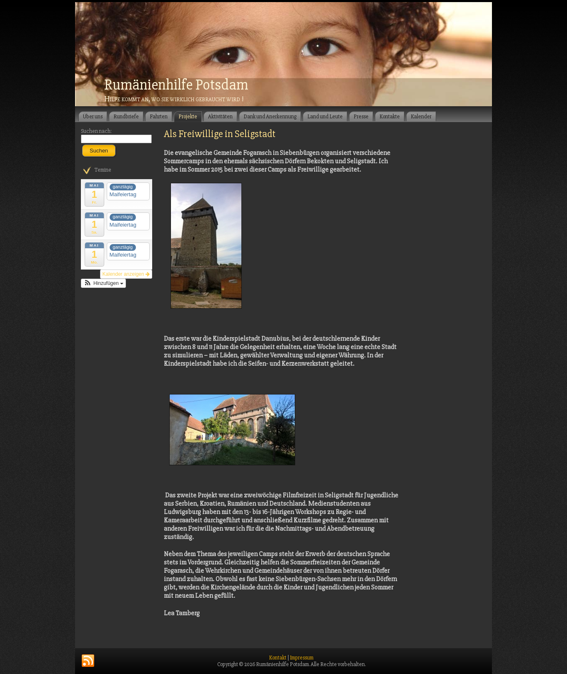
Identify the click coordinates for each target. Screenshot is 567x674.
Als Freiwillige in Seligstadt (220, 134)
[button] (103, 283)
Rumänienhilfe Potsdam (176, 85)
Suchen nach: (96, 131)
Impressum (302, 657)
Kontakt (277, 657)
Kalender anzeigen (126, 274)
